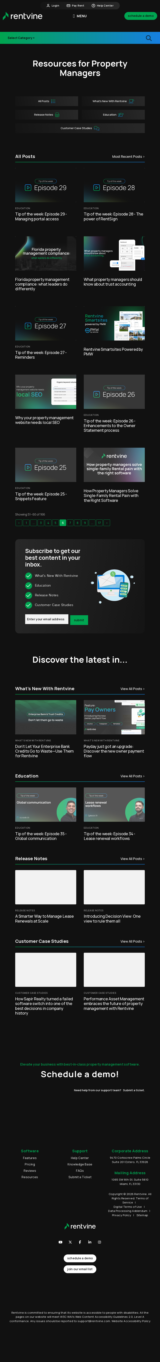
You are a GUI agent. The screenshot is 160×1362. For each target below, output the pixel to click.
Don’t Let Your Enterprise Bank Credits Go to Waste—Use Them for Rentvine (44, 751)
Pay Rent (75, 5)
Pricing (30, 1164)
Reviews (30, 1171)
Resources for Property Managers (80, 68)
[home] (22, 16)
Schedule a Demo (141, 16)
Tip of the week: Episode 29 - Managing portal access (41, 216)
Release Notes (21, 40)
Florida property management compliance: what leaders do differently (42, 284)
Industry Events (22, 33)
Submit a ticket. (134, 1090)
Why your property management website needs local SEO (44, 420)
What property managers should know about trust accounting (113, 282)
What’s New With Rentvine (113, 101)
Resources (30, 1177)
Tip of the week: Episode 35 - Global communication (41, 836)
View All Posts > (133, 688)
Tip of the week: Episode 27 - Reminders (41, 355)
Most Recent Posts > (128, 156)
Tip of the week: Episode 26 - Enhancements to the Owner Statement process (110, 425)
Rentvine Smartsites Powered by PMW (113, 352)
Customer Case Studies (80, 128)
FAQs (80, 1171)
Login (52, 5)
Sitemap (142, 1215)
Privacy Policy (121, 1215)
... (33, 523)
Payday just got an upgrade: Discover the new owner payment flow (114, 751)
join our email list (80, 1269)
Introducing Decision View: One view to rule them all (112, 918)
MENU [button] (80, 16)
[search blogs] (130, 38)
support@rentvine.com (94, 1341)
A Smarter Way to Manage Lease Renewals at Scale (44, 918)
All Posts (46, 101)
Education (113, 115)
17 (99, 523)
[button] (60, 1242)
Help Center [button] (103, 5)
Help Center (80, 1158)
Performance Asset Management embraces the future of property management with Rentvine (114, 1003)
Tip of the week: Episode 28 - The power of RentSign (113, 216)
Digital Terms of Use (128, 1207)
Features (30, 1158)
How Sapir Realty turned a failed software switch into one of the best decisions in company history (44, 1006)
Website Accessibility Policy (131, 1341)
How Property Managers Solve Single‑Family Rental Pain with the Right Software (111, 495)
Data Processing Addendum (127, 1211)
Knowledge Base (80, 1164)
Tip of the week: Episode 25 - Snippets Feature (41, 496)
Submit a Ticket (80, 1177)
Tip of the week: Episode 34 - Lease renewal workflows (109, 836)
